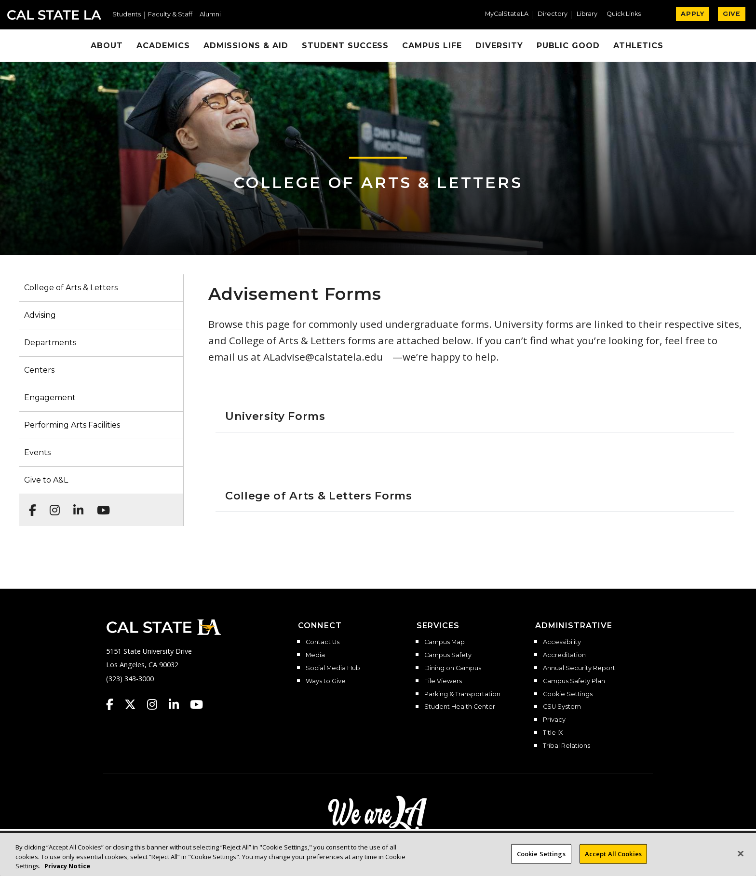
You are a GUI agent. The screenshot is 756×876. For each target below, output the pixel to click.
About (107, 45)
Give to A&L (46, 480)
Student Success (345, 45)
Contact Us (322, 642)
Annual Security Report (579, 668)
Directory (552, 14)
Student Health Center (459, 706)
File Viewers (443, 681)
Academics (163, 45)
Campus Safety (448, 655)
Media (315, 655)
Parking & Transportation (462, 694)
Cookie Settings (568, 694)
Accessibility (562, 642)
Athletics (638, 45)
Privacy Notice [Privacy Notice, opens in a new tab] (67, 870)
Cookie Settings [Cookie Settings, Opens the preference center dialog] (541, 858)
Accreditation (564, 655)
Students (126, 15)
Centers (39, 370)
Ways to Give (326, 681)
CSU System (562, 706)
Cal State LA (54, 15)
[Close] (740, 857)
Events (37, 452)
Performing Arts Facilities (72, 425)
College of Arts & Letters (378, 182)
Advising (40, 315)
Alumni (210, 15)
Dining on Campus (452, 668)
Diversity (499, 45)
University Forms (275, 416)
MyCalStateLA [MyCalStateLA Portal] (506, 14)
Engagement (50, 397)
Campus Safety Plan (574, 681)
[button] (627, 15)
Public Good (568, 45)
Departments (50, 342)
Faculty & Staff (170, 15)
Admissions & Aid (245, 45)
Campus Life (432, 45)
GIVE (732, 13)
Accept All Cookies (613, 858)
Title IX (553, 732)
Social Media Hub (333, 668)
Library (587, 14)
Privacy (554, 719)
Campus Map (444, 642)
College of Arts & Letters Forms (318, 495)
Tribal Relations (566, 745)
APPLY (692, 13)
